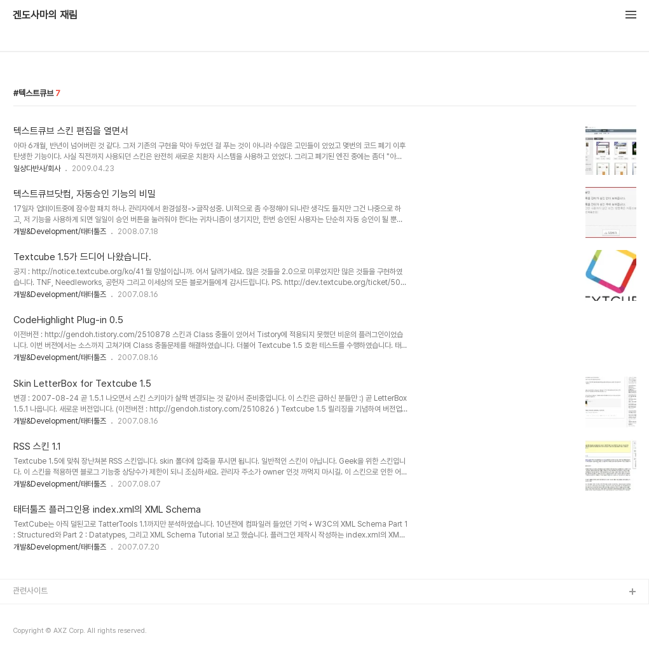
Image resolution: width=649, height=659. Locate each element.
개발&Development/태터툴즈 (59, 231)
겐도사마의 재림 (45, 15)
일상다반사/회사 (36, 168)
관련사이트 (30, 590)
